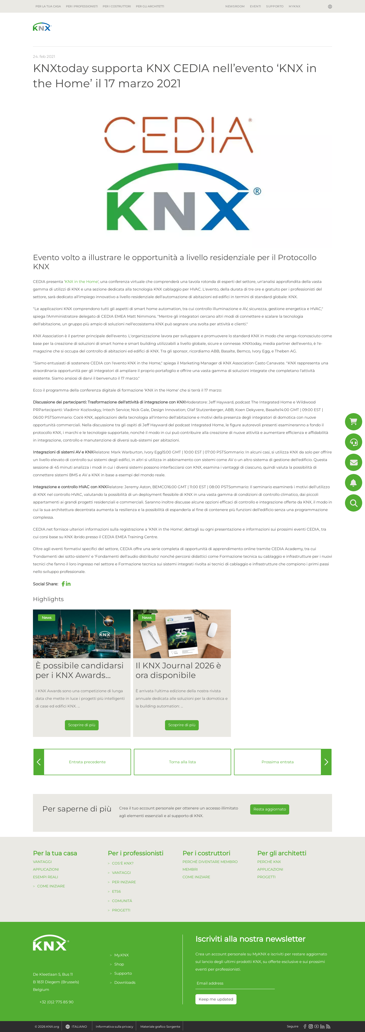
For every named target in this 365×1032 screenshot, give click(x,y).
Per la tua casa (48, 6)
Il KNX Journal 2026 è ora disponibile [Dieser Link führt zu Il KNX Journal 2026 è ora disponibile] (178, 670)
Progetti (121, 910)
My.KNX (121, 955)
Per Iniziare (124, 882)
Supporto (275, 6)
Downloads (124, 982)
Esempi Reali (45, 877)
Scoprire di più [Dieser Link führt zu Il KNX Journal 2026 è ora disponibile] (181, 724)
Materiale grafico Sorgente (160, 1026)
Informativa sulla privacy (114, 1026)
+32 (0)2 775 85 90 (53, 1002)
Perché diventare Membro (210, 861)
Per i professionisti (82, 6)
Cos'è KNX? (123, 863)
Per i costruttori (117, 6)
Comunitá (122, 901)
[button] (63, 583)
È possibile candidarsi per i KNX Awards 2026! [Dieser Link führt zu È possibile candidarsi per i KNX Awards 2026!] (79, 670)
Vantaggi (42, 861)
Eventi (255, 6)
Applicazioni (46, 869)
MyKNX (294, 6)
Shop (119, 964)
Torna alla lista (182, 761)
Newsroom (235, 6)
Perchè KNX (269, 861)
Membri (190, 869)
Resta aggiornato (269, 809)
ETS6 (116, 891)
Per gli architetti (150, 6)
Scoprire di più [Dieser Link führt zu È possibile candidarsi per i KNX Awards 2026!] (81, 724)
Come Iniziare (51, 886)
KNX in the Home (81, 281)
